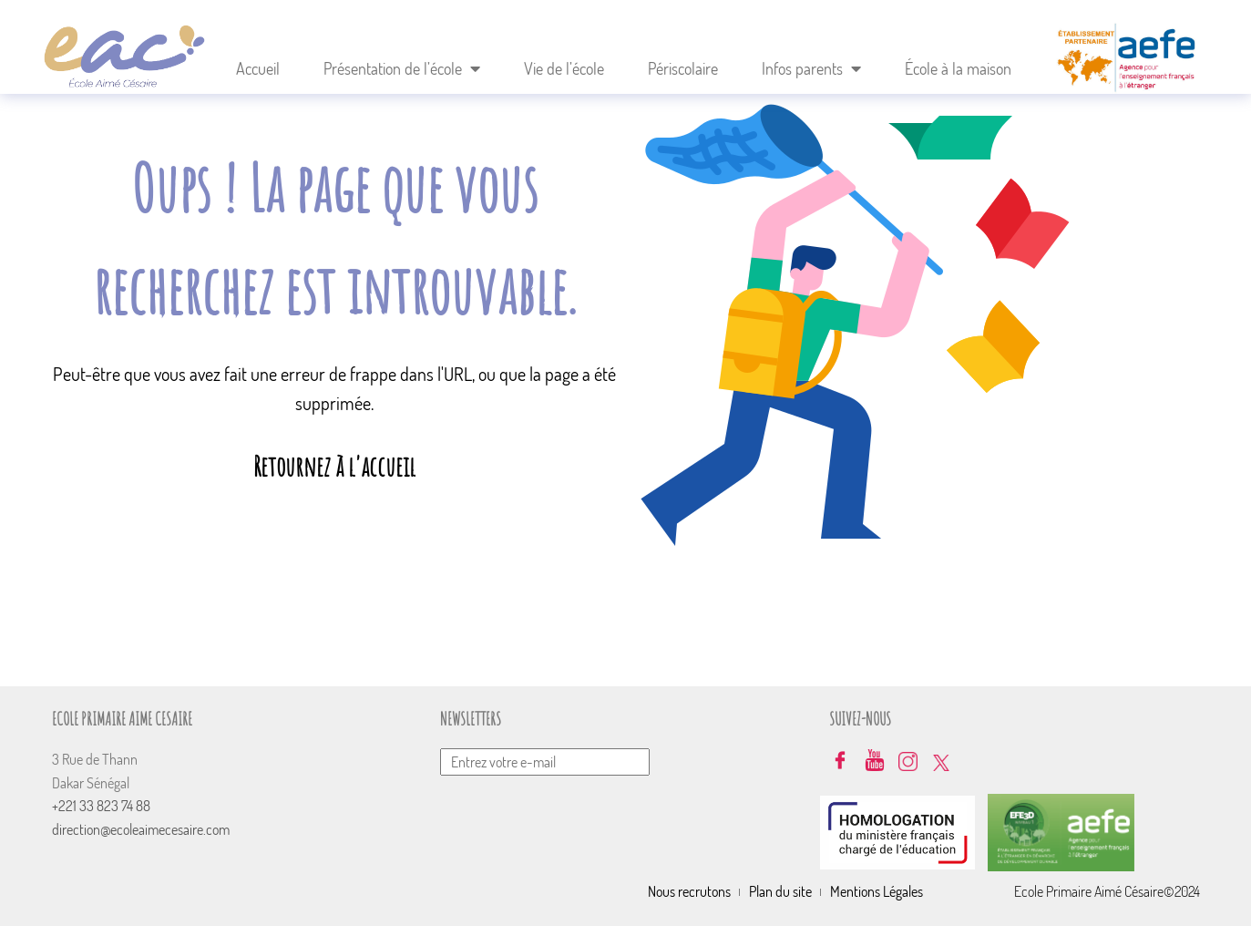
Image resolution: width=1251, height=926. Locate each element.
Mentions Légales (876, 891)
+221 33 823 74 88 (101, 806)
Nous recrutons (689, 891)
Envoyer (806, 726)
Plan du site (780, 891)
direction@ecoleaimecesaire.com (141, 829)
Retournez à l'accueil (334, 466)
